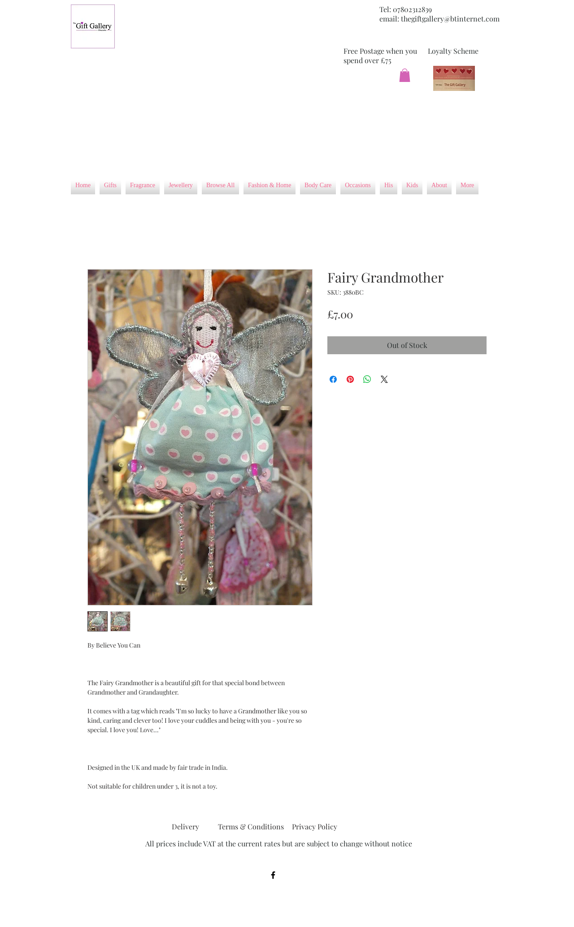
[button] (404, 75)
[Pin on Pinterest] (350, 379)
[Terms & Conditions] (251, 827)
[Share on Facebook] (333, 379)
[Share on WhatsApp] (367, 379)
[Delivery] (185, 827)
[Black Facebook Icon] (273, 875)
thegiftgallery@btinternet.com (450, 18)
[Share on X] (384, 379)
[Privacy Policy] (314, 827)
